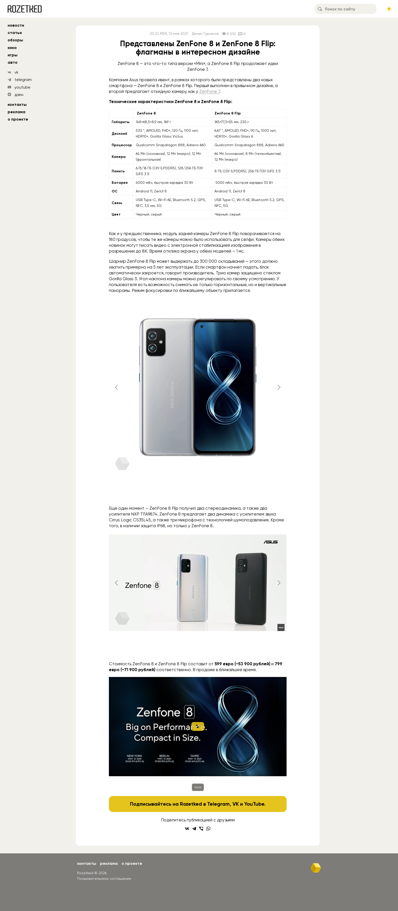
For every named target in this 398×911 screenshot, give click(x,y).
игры (13, 55)
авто (13, 62)
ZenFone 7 (209, 91)
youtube (22, 87)
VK (236, 804)
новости (16, 25)
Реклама (16, 111)
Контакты (17, 104)
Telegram (218, 804)
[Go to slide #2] (147, 492)
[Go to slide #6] (253, 492)
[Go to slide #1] (121, 492)
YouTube (254, 804)
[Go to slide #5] (226, 492)
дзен (18, 94)
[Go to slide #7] (279, 492)
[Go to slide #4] (200, 492)
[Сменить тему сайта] (389, 9)
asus (197, 787)
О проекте (18, 119)
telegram (23, 79)
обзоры (15, 40)
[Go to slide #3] (174, 492)
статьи (15, 32)
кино (12, 47)
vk (16, 72)
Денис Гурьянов (205, 34)
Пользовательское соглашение (104, 878)
